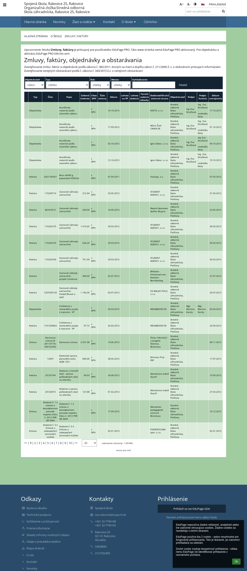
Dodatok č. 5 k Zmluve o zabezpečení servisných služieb (50, 430)
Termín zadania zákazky (144, 96)
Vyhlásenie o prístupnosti (42, 521)
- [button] (188, 4)
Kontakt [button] (109, 22)
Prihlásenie (217, 4)
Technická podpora (38, 515)
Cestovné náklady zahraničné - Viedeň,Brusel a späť (68, 292)
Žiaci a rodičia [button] (84, 22)
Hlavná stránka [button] (35, 22)
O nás (30, 555)
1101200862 (50, 325)
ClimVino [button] (150, 22)
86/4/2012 (50, 209)
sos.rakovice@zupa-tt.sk (110, 515)
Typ (35, 96)
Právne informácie (38, 528)
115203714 (50, 193)
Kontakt (31, 562)
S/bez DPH (94, 97)
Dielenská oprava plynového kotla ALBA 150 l (68, 358)
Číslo (50, 96)
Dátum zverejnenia (215, 97)
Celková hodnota (85, 97)
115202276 (50, 242)
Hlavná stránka (36, 36)
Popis (69, 96)
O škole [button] (129, 22)
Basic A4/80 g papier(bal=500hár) (69, 177)
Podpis (191, 96)
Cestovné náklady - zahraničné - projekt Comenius (69, 275)
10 (70, 443)
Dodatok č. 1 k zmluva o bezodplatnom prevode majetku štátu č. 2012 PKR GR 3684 (68, 411)
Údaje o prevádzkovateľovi (43, 541)
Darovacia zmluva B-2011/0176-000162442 (50, 342)
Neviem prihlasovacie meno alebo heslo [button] (191, 517)
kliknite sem (62, 53)
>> (76, 443)
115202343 (50, 259)
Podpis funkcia (203, 97)
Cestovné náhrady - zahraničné (69, 193)
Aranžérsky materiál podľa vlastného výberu (68, 110)
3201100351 (50, 176)
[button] (203, 4)
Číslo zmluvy (102, 97)
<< (25, 443)
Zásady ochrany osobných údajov (48, 535)
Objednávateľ (177, 96)
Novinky (31, 568)
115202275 (50, 226)
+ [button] (181, 4)
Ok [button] (236, 561)
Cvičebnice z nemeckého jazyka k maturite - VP (68, 309)
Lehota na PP (125, 97)
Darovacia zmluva (68, 342)
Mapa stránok (35, 548)
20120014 (50, 391)
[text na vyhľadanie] (205, 11)
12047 (50, 358)
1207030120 (50, 292)
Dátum (113, 96)
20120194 (50, 375)
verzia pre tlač (123, 450)
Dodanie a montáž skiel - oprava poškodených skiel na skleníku (68, 375)
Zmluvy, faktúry (76, 36)
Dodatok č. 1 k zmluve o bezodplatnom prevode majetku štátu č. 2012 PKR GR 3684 (50, 411)
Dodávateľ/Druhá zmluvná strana (159, 97)
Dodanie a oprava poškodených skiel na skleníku (68, 391)
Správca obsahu (36, 508)
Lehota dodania (134, 97)
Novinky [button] (59, 22)
